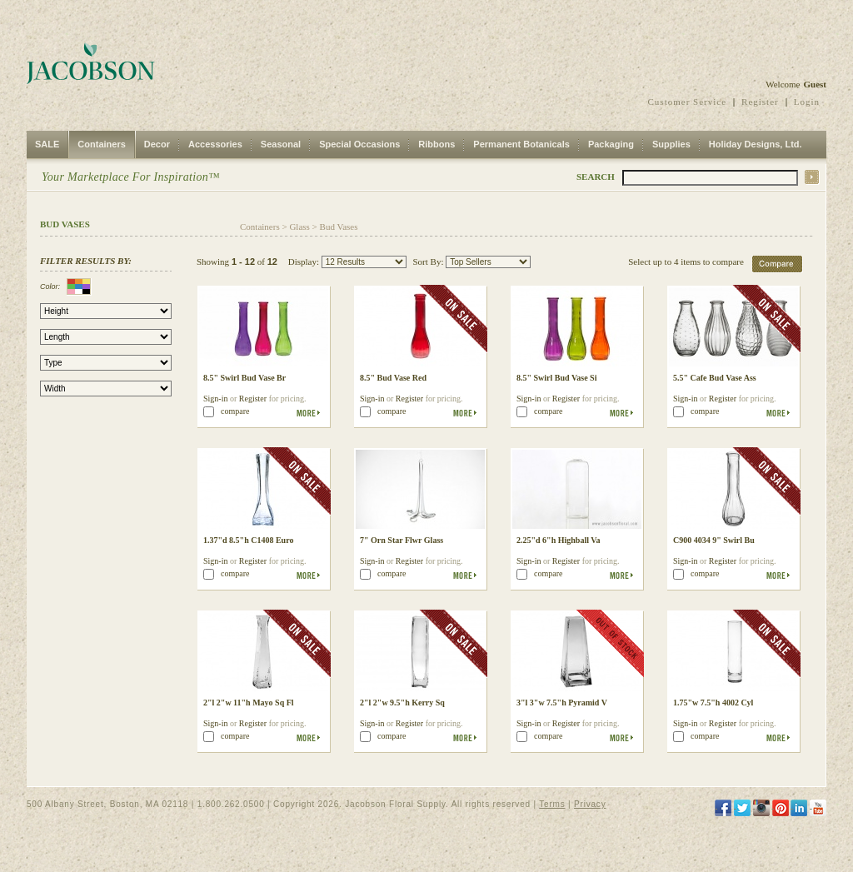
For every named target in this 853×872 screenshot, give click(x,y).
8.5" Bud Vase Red (393, 377)
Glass (299, 227)
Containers (101, 144)
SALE (47, 144)
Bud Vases (339, 227)
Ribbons (436, 144)
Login (807, 102)
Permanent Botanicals (521, 144)
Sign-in (215, 398)
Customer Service (687, 102)
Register (760, 102)
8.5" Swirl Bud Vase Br (244, 377)
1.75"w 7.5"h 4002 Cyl (713, 702)
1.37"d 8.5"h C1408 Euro (248, 540)
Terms (552, 804)
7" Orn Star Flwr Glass (401, 540)
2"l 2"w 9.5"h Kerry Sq (402, 702)
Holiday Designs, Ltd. (755, 144)
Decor (157, 144)
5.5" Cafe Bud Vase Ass (714, 377)
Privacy (590, 804)
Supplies (671, 144)
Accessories (215, 144)
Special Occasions (359, 144)
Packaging (611, 144)
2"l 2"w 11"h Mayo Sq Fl (248, 702)
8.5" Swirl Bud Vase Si (556, 377)
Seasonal (281, 144)
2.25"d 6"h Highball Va (558, 540)
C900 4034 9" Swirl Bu (714, 540)
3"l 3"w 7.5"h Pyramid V (561, 702)
